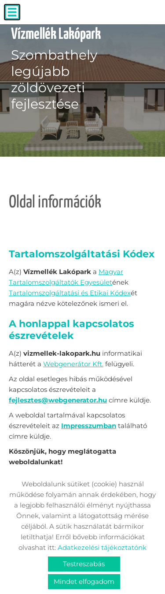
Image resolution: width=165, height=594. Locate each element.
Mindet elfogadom (84, 581)
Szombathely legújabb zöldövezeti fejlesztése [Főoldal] (56, 69)
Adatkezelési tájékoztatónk (102, 547)
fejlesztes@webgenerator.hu (58, 400)
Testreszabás (84, 564)
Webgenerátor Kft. (73, 364)
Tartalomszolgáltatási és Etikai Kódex (70, 293)
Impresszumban (88, 425)
